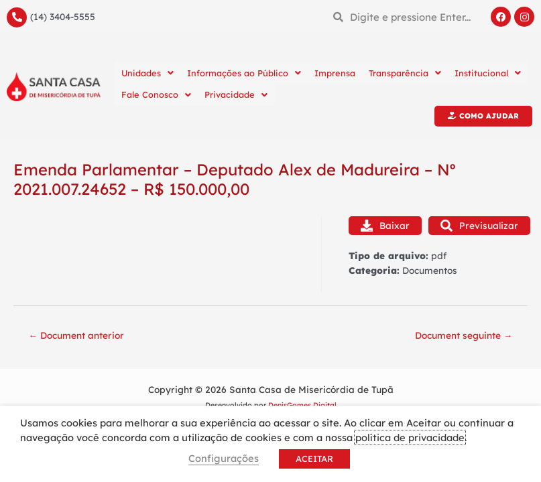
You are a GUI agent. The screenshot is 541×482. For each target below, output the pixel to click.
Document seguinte (464, 335)
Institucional (488, 73)
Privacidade (235, 94)
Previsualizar (479, 226)
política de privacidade (410, 437)
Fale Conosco (156, 94)
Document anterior (77, 335)
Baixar (385, 226)
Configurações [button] (223, 458)
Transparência (405, 73)
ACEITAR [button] (314, 458)
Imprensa (334, 73)
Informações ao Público (244, 73)
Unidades (147, 73)
